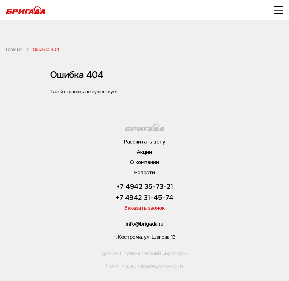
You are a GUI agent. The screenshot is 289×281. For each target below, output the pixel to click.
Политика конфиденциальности (144, 266)
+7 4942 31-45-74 (144, 197)
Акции (144, 152)
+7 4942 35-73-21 (144, 186)
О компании (144, 162)
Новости (144, 172)
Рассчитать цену (144, 142)
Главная (14, 49)
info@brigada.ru (144, 224)
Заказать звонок (144, 208)
